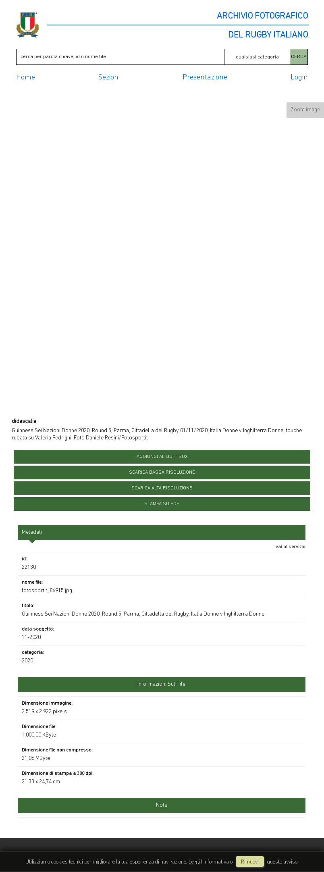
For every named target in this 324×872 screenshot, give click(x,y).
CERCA (299, 56)
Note (161, 805)
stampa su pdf (161, 504)
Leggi (194, 861)
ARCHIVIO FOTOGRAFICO (262, 16)
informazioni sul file (161, 684)
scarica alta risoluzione (161, 488)
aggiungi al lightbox (162, 456)
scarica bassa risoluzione (162, 472)
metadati (32, 532)
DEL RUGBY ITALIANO (268, 35)
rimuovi (250, 861)
